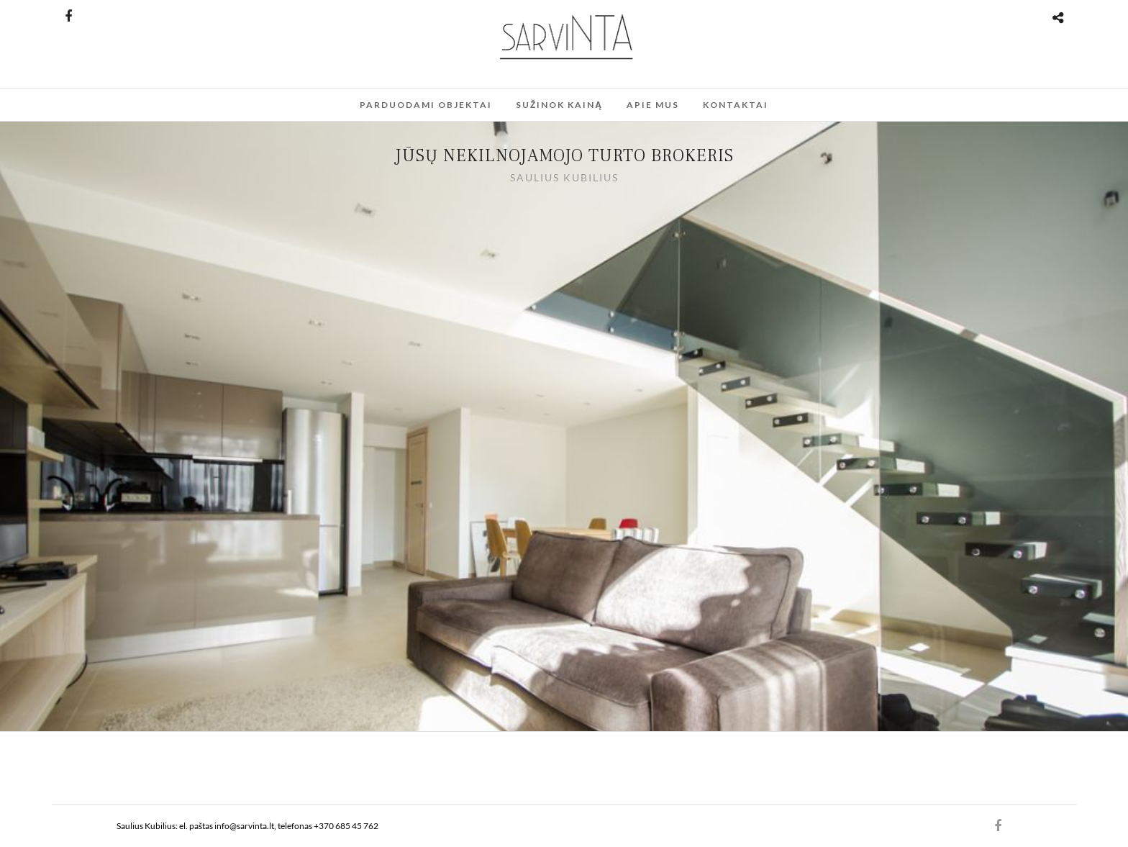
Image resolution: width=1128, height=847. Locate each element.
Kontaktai (735, 104)
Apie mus (653, 104)
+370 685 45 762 (346, 825)
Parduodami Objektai (426, 104)
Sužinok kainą (559, 104)
